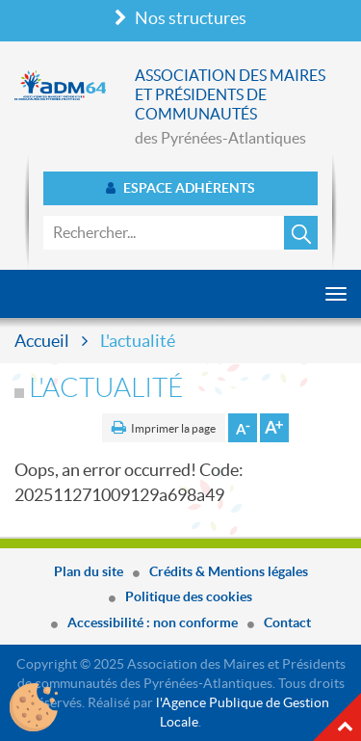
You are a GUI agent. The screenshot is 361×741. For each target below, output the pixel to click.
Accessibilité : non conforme (152, 622)
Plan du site (88, 571)
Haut (337, 717)
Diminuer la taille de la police (242, 427)
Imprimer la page (173, 428)
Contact (287, 622)
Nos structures (180, 18)
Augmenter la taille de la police (274, 427)
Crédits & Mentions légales (228, 571)
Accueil (41, 341)
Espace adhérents (180, 188)
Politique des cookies (188, 596)
